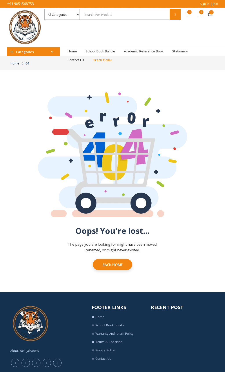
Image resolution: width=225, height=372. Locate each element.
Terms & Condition (107, 342)
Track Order (102, 60)
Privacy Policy (103, 350)
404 (26, 63)
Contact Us (75, 60)
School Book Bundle (100, 51)
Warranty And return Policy (112, 333)
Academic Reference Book (143, 51)
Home (72, 51)
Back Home (112, 264)
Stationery (180, 51)
